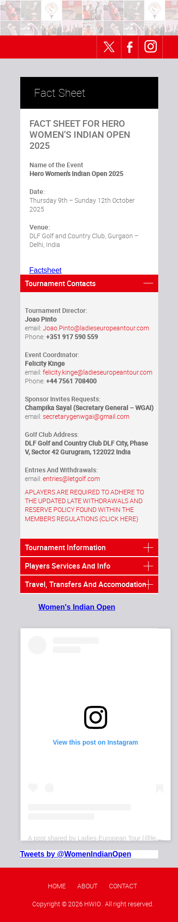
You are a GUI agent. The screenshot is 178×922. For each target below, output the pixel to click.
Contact (123, 885)
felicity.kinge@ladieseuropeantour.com (97, 372)
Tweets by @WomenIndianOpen (76, 854)
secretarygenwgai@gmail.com (86, 416)
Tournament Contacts (60, 283)
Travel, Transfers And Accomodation (85, 584)
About (87, 885)
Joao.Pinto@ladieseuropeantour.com (96, 327)
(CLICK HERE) (118, 518)
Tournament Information (65, 547)
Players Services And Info (67, 566)
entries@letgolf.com (71, 478)
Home (57, 885)
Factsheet (45, 270)
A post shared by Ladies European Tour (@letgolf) (99, 838)
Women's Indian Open (77, 607)
